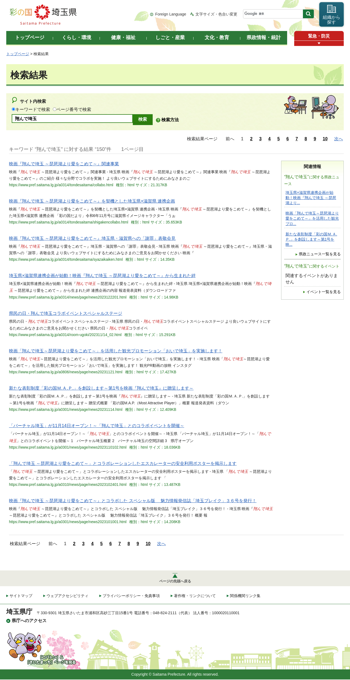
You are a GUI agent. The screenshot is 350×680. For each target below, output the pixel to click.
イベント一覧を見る (323, 292)
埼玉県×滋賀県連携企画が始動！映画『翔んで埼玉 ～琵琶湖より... (310, 198)
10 (325, 138)
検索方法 (170, 119)
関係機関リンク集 (245, 596)
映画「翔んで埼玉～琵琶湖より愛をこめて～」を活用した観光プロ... (312, 218)
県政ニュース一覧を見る (320, 254)
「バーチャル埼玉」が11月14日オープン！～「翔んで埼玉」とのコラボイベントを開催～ (96, 425)
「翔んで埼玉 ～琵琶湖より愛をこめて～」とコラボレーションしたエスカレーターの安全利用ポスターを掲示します (123, 463)
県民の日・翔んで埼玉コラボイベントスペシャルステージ (65, 313)
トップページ (17, 54)
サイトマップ (21, 596)
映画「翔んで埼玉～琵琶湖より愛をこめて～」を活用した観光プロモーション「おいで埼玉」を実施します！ (115, 351)
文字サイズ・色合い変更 (216, 14)
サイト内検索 (33, 101)
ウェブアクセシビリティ (67, 596)
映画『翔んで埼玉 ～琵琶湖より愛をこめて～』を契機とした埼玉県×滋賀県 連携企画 (92, 201)
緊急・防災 (319, 36)
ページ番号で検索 (73, 109)
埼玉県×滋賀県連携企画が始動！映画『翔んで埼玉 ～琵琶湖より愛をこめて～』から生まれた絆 (102, 275)
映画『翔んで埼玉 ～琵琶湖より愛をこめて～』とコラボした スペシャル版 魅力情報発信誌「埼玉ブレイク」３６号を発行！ (132, 500)
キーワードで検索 (32, 109)
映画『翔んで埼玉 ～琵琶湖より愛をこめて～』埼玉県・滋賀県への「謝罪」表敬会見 (92, 238)
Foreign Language (170, 14)
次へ (338, 138)
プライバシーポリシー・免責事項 (131, 596)
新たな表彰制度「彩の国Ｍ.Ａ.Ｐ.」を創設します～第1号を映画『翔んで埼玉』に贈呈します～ (101, 388)
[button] (319, 43)
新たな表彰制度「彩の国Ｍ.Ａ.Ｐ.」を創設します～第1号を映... (311, 239)
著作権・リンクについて (195, 596)
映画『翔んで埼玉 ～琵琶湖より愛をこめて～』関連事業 (64, 164)
